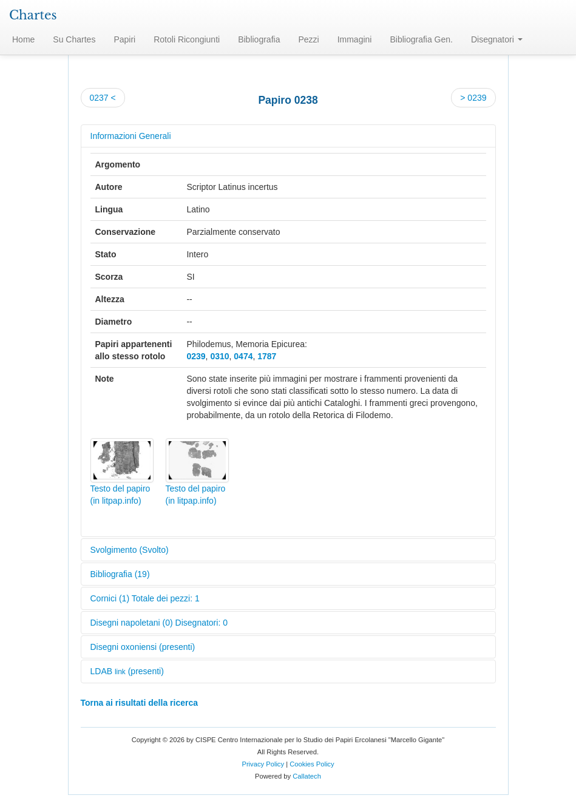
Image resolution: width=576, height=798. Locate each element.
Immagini (354, 39)
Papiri (124, 39)
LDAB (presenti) (127, 671)
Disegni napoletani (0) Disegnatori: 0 (159, 622)
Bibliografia (259, 39)
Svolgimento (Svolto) (129, 550)
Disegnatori (497, 39)
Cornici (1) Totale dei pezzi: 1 (145, 598)
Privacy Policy (263, 764)
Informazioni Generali (130, 136)
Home (23, 39)
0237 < (103, 98)
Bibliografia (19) (120, 574)
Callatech (307, 776)
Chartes (33, 15)
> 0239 (473, 98)
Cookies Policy (312, 764)
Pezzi (308, 39)
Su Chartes (74, 39)
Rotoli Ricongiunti (187, 39)
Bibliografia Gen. (421, 39)
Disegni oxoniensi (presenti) (142, 647)
